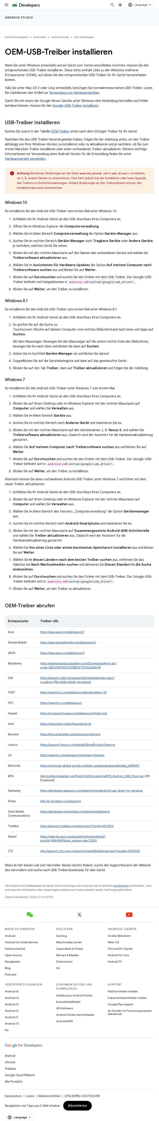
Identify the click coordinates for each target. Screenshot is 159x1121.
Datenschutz (64, 961)
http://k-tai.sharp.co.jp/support (60, 801)
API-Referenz (64, 1008)
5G (58, 968)
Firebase (10, 1068)
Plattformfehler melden (123, 991)
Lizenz (30, 1096)
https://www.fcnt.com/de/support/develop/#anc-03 (73, 692)
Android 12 (12, 1011)
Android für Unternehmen (21, 942)
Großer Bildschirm (119, 936)
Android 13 (12, 1004)
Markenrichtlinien (49, 1096)
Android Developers (16, 37)
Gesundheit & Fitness (69, 949)
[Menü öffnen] (6, 5)
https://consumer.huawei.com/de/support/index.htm (73, 713)
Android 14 (12, 998)
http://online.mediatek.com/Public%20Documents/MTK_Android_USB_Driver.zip (92, 776)
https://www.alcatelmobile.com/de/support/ (68, 642)
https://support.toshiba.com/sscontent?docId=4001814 (77, 826)
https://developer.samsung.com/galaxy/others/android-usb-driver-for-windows (91, 790)
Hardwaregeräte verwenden (25, 159)
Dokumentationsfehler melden (127, 998)
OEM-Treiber (60, 131)
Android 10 (12, 1023)
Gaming (61, 936)
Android (10, 936)
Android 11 (11, 1017)
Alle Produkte (13, 1081)
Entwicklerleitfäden (68, 1002)
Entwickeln (39, 37)
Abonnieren (77, 1106)
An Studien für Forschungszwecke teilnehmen (130, 1012)
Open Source (13, 955)
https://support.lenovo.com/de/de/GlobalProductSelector (77, 745)
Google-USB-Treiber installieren (75, 106)
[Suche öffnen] (112, 4)
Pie (6, 1030)
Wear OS (113, 942)
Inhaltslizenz (121, 886)
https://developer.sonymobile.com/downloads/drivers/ (75, 811)
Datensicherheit (15, 949)
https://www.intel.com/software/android (65, 724)
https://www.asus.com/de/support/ (62, 653)
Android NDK (64, 1021)
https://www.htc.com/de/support (61, 703)
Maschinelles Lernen (69, 942)
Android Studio (19, 17)
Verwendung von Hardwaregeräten (74, 93)
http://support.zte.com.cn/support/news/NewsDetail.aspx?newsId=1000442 (90, 851)
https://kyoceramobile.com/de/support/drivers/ (70, 734)
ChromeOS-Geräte (120, 949)
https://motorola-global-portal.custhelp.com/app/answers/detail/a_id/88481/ (89, 766)
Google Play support (120, 1004)
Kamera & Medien (67, 955)
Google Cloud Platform (20, 1075)
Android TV (115, 961)
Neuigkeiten (12, 961)
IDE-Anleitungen (84, 37)
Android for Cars (118, 955)
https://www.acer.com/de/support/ (62, 632)
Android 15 (12, 991)
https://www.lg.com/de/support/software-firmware (72, 755)
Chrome (10, 1062)
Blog (7, 968)
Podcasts (10, 974)
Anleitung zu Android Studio (74, 995)
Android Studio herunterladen (75, 1015)
